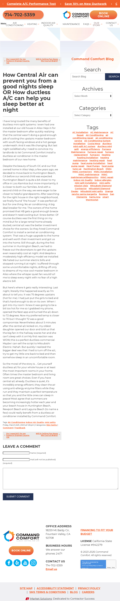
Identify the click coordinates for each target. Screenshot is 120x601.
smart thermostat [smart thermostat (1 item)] (97, 200)
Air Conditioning (16, 419)
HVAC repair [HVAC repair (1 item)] (107, 179)
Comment (8, 425)
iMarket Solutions (41, 595)
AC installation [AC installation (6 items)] (80, 134)
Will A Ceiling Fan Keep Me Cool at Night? (47, 62)
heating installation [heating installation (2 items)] (87, 160)
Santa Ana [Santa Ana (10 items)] (94, 199)
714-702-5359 (18, 16)
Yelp (17, 562)
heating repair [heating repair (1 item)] (97, 163)
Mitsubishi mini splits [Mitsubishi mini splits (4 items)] (91, 194)
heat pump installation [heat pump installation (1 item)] (93, 165)
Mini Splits (51, 422)
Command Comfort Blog (92, 62)
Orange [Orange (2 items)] (109, 194)
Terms (113, 565)
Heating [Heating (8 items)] (106, 157)
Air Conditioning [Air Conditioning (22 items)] (94, 137)
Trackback (19, 425)
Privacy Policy (92, 563)
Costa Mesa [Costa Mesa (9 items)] (94, 146)
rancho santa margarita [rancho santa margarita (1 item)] (84, 196)
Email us (51, 566)
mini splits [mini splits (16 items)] (104, 185)
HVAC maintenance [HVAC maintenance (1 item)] (88, 177)
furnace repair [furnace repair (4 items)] (95, 154)
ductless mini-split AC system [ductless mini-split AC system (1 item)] (92, 147)
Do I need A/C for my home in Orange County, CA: (18, 63)
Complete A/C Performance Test (49, 3)
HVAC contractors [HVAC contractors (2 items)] (82, 174)
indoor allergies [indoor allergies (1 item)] (103, 182)
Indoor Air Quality (35, 419)
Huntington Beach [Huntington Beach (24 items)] (94, 171)
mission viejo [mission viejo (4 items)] (81, 188)
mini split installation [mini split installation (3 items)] (86, 185)
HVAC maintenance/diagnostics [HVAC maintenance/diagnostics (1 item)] (89, 178)
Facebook (9, 562)
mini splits (50, 419)
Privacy (109, 565)
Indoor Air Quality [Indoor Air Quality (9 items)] (83, 182)
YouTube (25, 562)
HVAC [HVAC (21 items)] (109, 171)
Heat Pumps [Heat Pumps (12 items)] (93, 168)
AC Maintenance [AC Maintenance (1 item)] (99, 134)
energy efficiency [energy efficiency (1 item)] (90, 151)
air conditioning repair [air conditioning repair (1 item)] (90, 139)
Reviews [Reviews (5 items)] (103, 196)
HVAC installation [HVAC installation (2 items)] (103, 174)
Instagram (33, 562)
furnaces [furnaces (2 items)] (95, 157)
